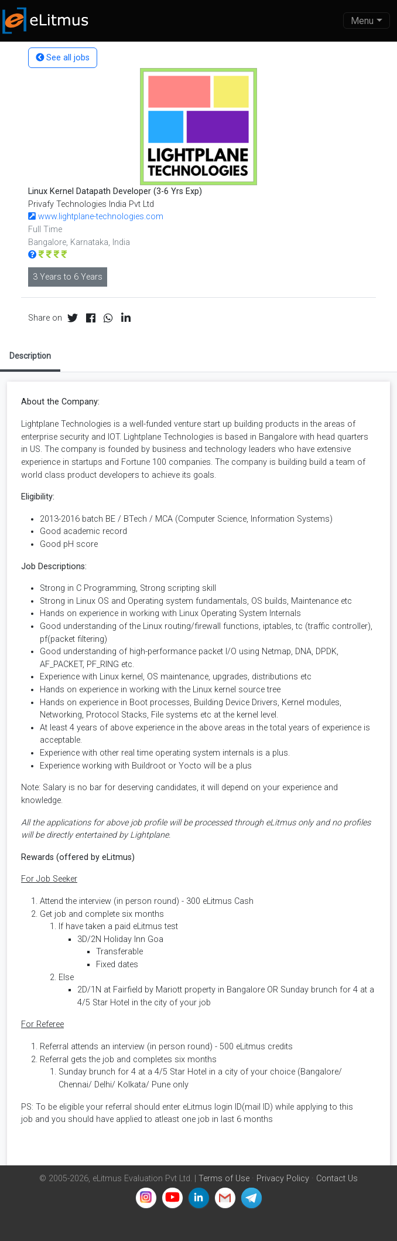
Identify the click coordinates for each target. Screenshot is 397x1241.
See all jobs (63, 58)
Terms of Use (223, 1179)
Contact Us (337, 1179)
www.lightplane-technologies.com (95, 217)
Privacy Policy (282, 1179)
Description (30, 356)
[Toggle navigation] (366, 20)
